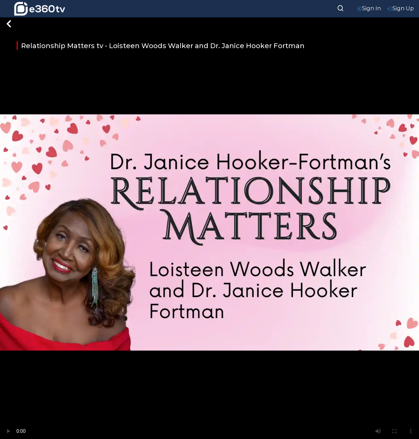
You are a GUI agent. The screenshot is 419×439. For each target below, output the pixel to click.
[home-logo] (39, 8)
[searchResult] (340, 7)
